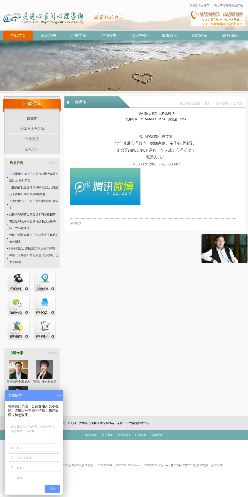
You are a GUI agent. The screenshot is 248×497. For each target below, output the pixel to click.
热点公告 (32, 149)
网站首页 (18, 35)
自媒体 (32, 118)
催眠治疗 (91, 444)
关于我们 (107, 435)
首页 (207, 103)
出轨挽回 (157, 444)
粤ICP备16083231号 (183, 465)
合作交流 (32, 139)
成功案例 (107, 444)
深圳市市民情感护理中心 (133, 423)
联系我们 (230, 35)
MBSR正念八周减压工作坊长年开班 (32, 248)
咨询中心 (139, 35)
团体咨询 (200, 35)
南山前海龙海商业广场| (228, 5)
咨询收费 (109, 35)
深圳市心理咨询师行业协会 (96, 423)
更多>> (53, 162)
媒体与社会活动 (32, 129)
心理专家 (78, 35)
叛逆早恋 (124, 444)
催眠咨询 (169, 35)
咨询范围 (48, 35)
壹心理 (72, 423)
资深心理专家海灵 (44, 381)
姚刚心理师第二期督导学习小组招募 (32, 214)
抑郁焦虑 (140, 444)
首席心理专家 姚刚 (19, 381)
